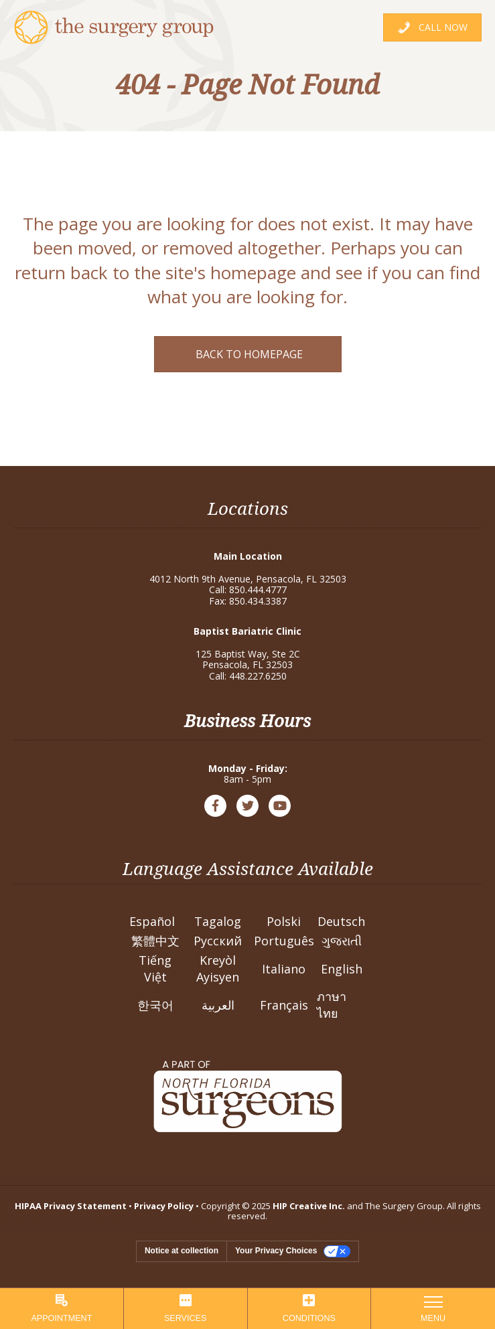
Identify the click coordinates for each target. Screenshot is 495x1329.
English (341, 969)
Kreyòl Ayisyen (217, 968)
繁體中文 (155, 941)
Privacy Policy (164, 1206)
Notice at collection (181, 1250)
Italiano (283, 969)
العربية (218, 1005)
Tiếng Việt (155, 968)
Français (284, 1005)
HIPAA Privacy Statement (71, 1206)
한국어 (155, 1005)
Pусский (218, 941)
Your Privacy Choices (276, 1250)
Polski (284, 921)
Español (152, 921)
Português (284, 941)
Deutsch (341, 921)
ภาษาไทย (331, 1004)
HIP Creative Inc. (309, 1206)
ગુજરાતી (342, 941)
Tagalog (217, 921)
